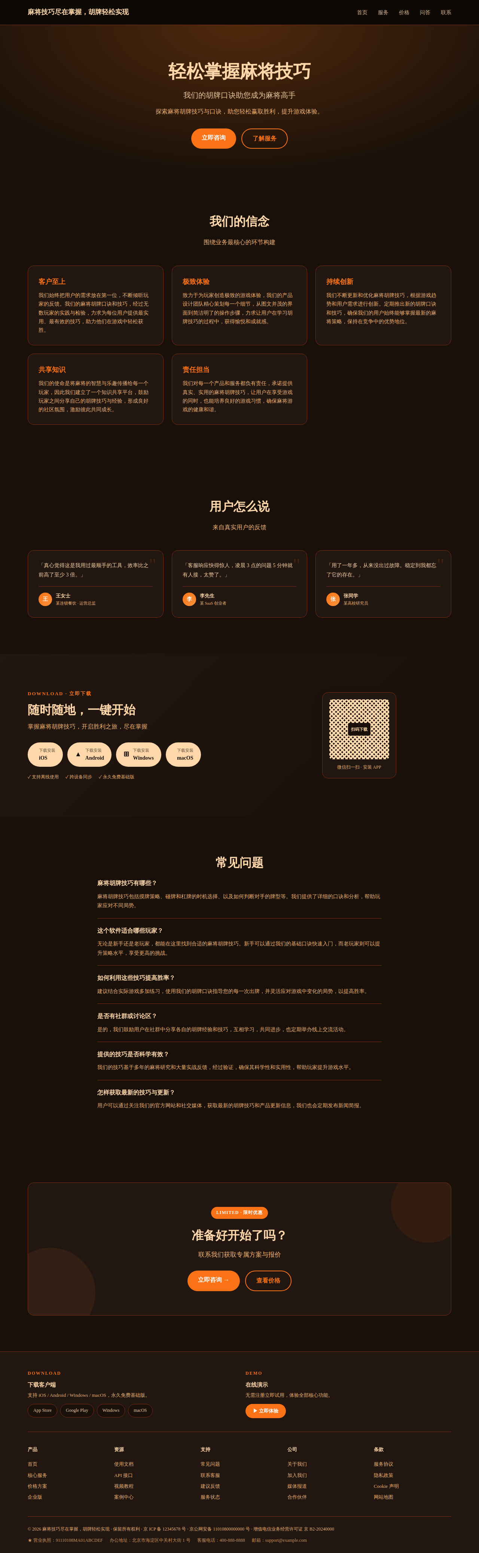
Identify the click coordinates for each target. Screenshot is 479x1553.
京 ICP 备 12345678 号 (164, 1529)
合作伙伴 (297, 1497)
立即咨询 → (213, 1280)
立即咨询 (214, 137)
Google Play (77, 1410)
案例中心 (124, 1497)
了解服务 (265, 138)
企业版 (35, 1497)
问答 (425, 12)
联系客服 (210, 1475)
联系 (446, 12)
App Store (42, 1410)
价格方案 (37, 1486)
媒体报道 (297, 1486)
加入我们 (297, 1475)
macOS (140, 1410)
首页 (362, 12)
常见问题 (210, 1464)
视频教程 (124, 1486)
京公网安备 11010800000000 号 (219, 1529)
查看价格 (268, 1280)
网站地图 (383, 1497)
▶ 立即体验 (265, 1411)
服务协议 (383, 1464)
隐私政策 (383, 1475)
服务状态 (210, 1497)
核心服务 (37, 1475)
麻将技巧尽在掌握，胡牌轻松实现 (78, 12)
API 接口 (123, 1475)
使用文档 (124, 1464)
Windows (111, 1410)
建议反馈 (210, 1486)
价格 (404, 12)
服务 (383, 12)
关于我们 (297, 1464)
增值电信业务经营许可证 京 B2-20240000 (293, 1529)
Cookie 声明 (386, 1486)
